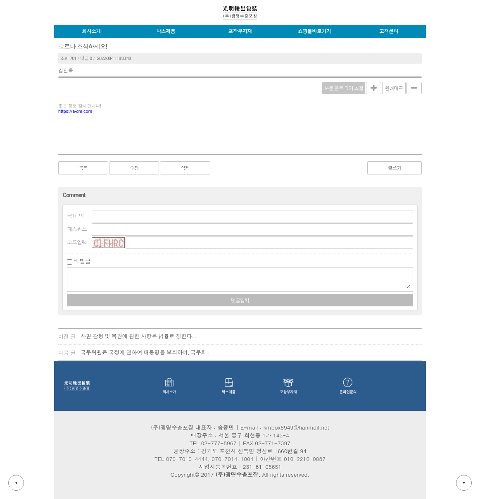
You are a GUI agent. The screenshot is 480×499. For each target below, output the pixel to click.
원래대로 (394, 88)
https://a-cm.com (75, 111)
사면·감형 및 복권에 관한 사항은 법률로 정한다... (138, 336)
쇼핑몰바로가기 (314, 31)
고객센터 (388, 31)
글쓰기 (395, 168)
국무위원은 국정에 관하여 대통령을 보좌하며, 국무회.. (145, 352)
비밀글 (82, 261)
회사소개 (91, 31)
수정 (134, 168)
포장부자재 (240, 31)
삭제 (185, 168)
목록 (83, 168)
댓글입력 (240, 300)
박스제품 (165, 31)
